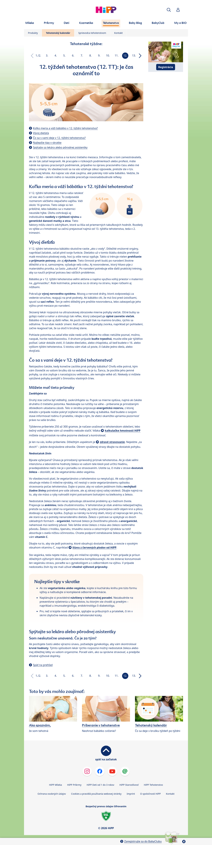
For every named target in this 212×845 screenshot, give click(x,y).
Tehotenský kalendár (58, 32)
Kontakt (118, 32)
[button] (169, 10)
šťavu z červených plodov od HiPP (94, 547)
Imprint (131, 793)
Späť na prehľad (43, 665)
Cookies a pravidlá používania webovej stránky (96, 793)
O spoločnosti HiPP (150, 793)
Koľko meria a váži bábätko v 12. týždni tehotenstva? (65, 128)
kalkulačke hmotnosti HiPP (122, 430)
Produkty (33, 32)
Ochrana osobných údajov (52, 793)
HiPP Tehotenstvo (153, 784)
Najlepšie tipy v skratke (47, 142)
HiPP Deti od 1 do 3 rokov (100, 784)
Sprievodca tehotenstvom (92, 32)
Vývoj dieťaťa (41, 133)
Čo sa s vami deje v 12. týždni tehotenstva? (59, 138)
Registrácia (165, 67)
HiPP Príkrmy (74, 784)
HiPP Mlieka (55, 784)
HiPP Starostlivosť (128, 784)
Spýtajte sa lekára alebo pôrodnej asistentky (60, 147)
